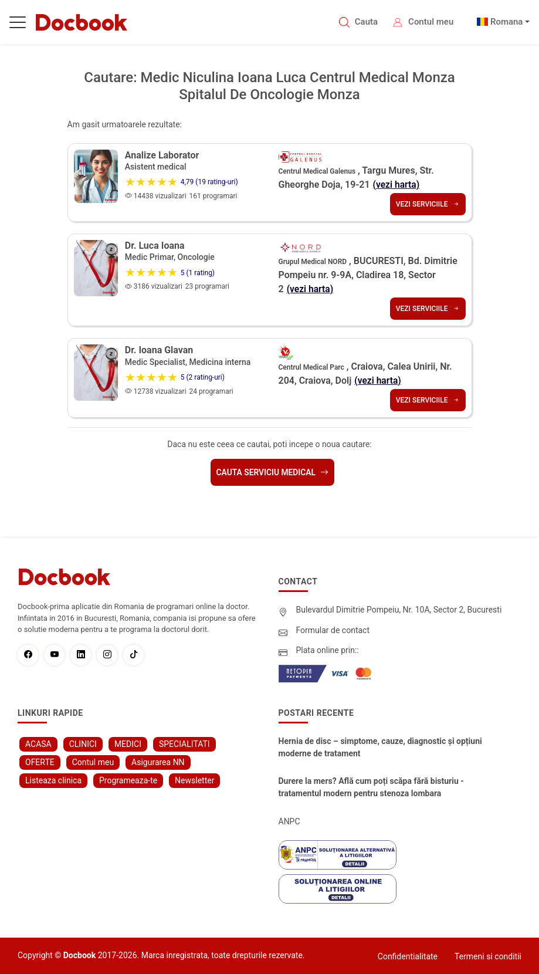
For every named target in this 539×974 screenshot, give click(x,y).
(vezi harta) (397, 184)
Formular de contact (333, 629)
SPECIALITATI (184, 743)
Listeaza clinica (53, 779)
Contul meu (430, 21)
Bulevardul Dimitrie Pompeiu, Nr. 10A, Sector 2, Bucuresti (399, 609)
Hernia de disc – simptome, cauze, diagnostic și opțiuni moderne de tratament (380, 746)
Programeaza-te (128, 779)
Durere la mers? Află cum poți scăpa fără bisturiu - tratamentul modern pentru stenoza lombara (371, 786)
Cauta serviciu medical (272, 471)
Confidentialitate (408, 955)
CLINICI (83, 743)
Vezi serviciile (428, 204)
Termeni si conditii (488, 955)
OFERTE (40, 761)
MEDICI (127, 743)
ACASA (38, 743)
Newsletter (194, 779)
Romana (506, 21)
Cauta (366, 21)
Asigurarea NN (158, 761)
